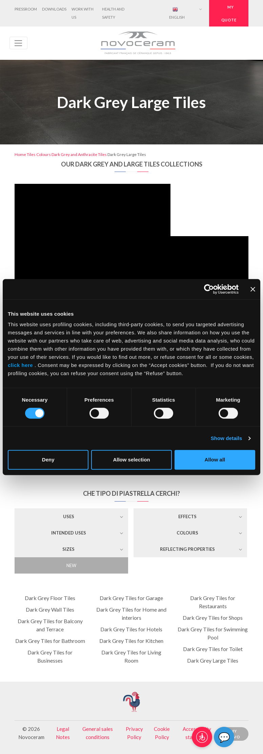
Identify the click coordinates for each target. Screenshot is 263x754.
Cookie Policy (162, 733)
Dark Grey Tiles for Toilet (213, 649)
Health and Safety (113, 13)
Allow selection (131, 459)
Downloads (54, 9)
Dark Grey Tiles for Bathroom (50, 640)
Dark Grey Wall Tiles (50, 609)
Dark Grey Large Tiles (212, 660)
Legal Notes (63, 733)
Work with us (83, 13)
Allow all (214, 459)
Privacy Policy (134, 733)
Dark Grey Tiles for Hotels (131, 629)
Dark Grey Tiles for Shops (213, 617)
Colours (43, 154)
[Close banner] (252, 289)
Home (20, 154)
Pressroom (26, 9)
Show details (226, 438)
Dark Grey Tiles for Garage (131, 598)
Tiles (31, 154)
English (177, 13)
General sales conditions (97, 733)
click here (21, 365)
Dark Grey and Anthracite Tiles (79, 154)
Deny (48, 459)
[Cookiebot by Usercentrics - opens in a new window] (209, 289)
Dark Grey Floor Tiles (50, 598)
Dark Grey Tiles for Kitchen (131, 640)
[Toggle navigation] (18, 43)
